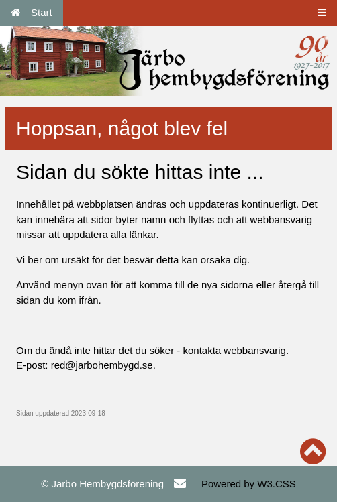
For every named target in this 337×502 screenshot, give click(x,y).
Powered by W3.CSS (248, 483)
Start (31, 12)
